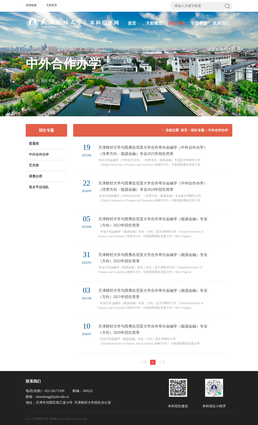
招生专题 (176, 23)
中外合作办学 (71, 80)
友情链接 (31, 5)
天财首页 (51, 5)
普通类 (34, 143)
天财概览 (154, 23)
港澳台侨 (35, 176)
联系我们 (221, 23)
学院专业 (198, 23)
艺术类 (34, 165)
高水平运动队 (39, 187)
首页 (132, 23)
